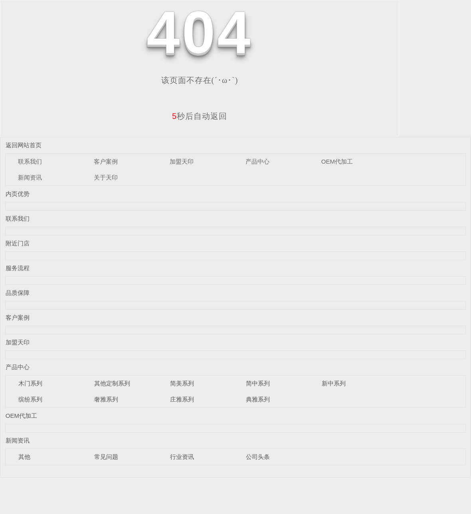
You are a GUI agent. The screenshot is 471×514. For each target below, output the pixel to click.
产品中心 (257, 161)
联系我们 (30, 161)
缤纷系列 (30, 399)
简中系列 (258, 383)
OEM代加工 (337, 161)
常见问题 (106, 456)
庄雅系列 (182, 399)
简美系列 (182, 383)
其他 (24, 456)
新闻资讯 (30, 177)
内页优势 (18, 193)
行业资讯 (182, 456)
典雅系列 (258, 399)
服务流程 (18, 268)
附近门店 (18, 243)
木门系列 (30, 383)
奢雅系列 (106, 399)
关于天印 (106, 177)
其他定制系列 (112, 383)
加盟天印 (182, 161)
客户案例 (106, 161)
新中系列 (334, 383)
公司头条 (258, 456)
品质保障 (18, 292)
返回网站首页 (24, 145)
